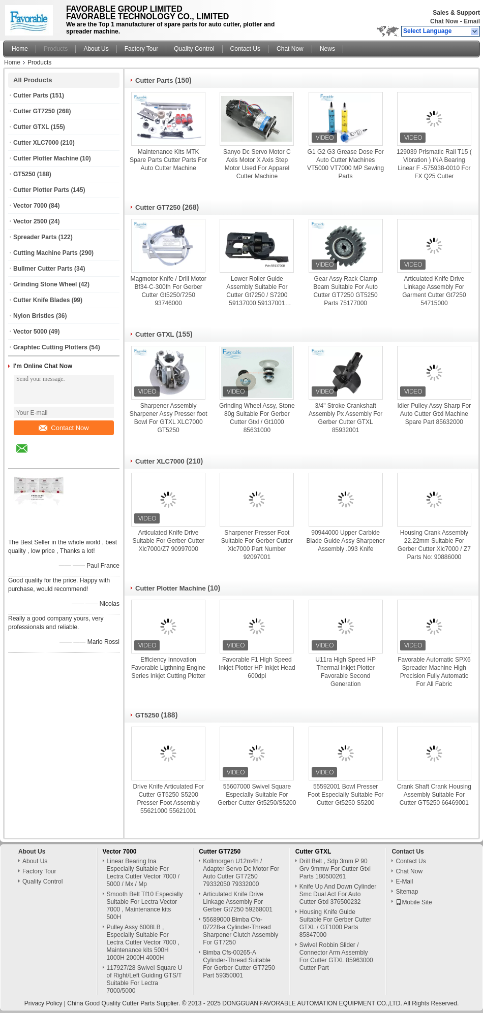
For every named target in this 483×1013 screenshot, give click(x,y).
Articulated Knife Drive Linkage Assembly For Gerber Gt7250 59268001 (238, 902)
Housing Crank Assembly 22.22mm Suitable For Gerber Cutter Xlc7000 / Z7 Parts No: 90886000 (434, 545)
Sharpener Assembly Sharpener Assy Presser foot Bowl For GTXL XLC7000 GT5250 (168, 418)
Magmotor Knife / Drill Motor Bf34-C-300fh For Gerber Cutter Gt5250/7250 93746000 (168, 291)
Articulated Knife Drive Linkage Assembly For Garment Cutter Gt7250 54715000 (434, 291)
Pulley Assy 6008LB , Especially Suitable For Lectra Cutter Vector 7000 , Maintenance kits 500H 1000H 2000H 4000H (143, 942)
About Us (95, 48)
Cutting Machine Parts (45, 252)
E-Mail (404, 881)
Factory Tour (141, 48)
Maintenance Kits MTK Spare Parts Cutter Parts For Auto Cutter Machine (168, 160)
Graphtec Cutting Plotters (50, 347)
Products (56, 48)
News (327, 48)
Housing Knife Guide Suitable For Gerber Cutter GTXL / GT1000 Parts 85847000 (335, 923)
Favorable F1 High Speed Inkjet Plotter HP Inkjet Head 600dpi (257, 667)
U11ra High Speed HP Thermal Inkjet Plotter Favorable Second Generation (345, 672)
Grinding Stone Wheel (45, 284)
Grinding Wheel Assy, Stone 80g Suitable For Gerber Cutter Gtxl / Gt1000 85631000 (257, 418)
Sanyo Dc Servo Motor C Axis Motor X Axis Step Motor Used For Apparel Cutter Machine (257, 164)
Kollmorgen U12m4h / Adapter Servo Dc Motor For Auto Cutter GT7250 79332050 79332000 (241, 873)
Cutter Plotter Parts (41, 189)
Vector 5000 (30, 331)
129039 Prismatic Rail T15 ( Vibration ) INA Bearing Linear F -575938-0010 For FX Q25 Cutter (434, 164)
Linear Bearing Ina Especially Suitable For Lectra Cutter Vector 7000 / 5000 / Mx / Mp (143, 873)
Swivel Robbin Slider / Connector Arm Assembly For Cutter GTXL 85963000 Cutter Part (336, 956)
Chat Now (444, 21)
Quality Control (194, 48)
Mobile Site (414, 902)
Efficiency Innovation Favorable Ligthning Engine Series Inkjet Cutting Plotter (168, 667)
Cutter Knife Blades (41, 300)
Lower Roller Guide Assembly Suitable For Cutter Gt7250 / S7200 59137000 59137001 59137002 (256, 291)
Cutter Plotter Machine (45, 158)
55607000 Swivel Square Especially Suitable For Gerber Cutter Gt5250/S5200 (257, 794)
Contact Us (245, 48)
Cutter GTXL (31, 126)
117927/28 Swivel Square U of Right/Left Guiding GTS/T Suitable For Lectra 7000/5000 (145, 979)
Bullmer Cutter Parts (43, 268)
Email (472, 21)
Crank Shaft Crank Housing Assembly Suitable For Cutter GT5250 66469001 (434, 794)
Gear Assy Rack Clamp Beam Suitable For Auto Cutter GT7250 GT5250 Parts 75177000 (345, 291)
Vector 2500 (30, 221)
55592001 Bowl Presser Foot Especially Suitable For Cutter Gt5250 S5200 (345, 794)
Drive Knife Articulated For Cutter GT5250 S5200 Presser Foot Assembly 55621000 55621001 (168, 798)
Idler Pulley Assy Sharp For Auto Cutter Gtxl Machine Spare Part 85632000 (434, 414)
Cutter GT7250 (34, 111)
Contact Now (63, 428)
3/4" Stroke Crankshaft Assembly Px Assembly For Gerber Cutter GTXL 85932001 (345, 418)
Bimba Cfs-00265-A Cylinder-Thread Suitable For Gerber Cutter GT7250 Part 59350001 (239, 964)
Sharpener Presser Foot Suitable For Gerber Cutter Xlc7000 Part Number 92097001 (257, 545)
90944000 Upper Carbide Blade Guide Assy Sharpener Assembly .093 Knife (346, 540)
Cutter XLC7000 (35, 142)
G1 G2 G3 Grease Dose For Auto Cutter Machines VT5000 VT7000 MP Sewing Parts (345, 164)
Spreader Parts (34, 237)
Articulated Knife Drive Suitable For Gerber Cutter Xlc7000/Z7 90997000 (168, 540)
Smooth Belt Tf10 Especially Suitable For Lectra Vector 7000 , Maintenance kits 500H (145, 906)
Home (20, 48)
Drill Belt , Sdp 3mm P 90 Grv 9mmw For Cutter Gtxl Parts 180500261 (335, 869)
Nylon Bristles (33, 315)
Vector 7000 (30, 205)
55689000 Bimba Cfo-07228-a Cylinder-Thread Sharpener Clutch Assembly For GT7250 (240, 931)
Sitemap (407, 891)
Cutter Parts (30, 95)
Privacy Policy (43, 1003)
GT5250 (24, 174)
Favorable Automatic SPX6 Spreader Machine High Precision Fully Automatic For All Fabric (434, 672)
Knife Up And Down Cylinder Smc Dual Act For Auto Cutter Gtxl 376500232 (337, 894)
